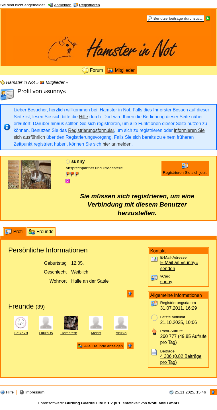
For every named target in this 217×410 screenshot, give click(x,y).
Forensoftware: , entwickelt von (108, 403)
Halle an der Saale (90, 281)
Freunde (21, 306)
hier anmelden (117, 144)
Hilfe (83, 116)
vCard (165, 276)
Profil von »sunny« (41, 91)
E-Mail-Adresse (173, 257)
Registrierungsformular (91, 130)
